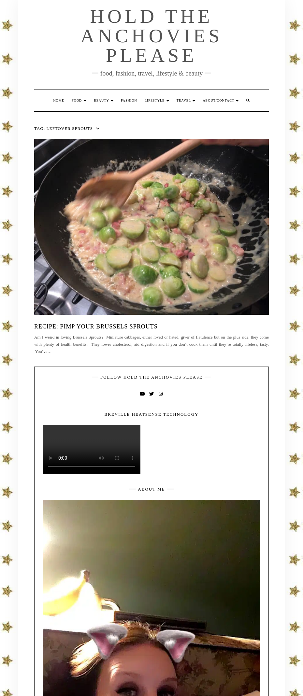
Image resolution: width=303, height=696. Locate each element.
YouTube (142, 393)
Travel (186, 100)
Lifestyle (157, 100)
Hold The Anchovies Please (151, 36)
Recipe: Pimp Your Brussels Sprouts (96, 326)
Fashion (129, 100)
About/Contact (220, 100)
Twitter (152, 393)
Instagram (161, 393)
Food (79, 100)
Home (58, 100)
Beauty (103, 100)
